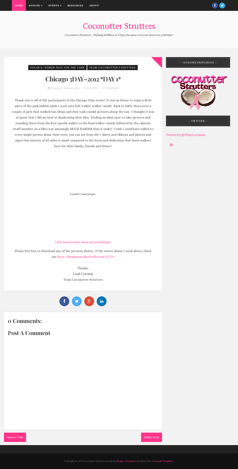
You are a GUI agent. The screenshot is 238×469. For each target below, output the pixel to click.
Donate (36, 5)
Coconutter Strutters (119, 26)
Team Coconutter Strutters (112, 67)
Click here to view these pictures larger (83, 242)
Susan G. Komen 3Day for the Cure (57, 67)
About (94, 5)
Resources (75, 5)
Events (55, 5)
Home (19, 5)
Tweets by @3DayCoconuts (185, 135)
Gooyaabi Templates (163, 461)
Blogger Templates (126, 461)
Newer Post (15, 437)
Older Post (151, 437)
